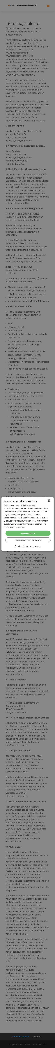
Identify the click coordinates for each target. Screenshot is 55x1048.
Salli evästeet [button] (28, 533)
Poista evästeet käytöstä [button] (28, 540)
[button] (28, 546)
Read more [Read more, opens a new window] (20, 527)
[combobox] (49, 500)
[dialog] (27, 524)
